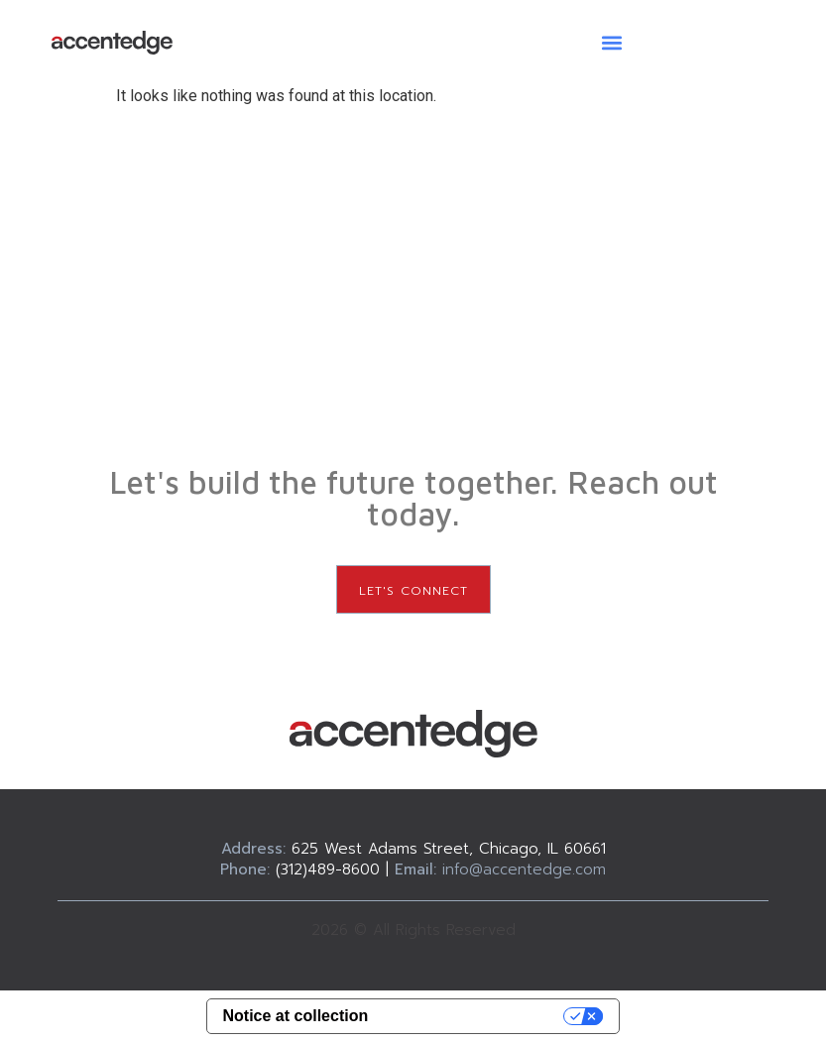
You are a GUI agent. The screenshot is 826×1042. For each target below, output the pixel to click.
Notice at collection (296, 1015)
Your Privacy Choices (475, 1015)
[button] (612, 42)
